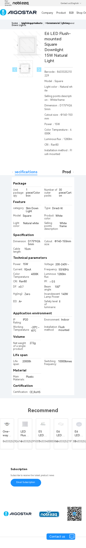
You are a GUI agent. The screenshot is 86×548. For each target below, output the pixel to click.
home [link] (15, 23)
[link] (19, 25)
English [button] (76, 3)
